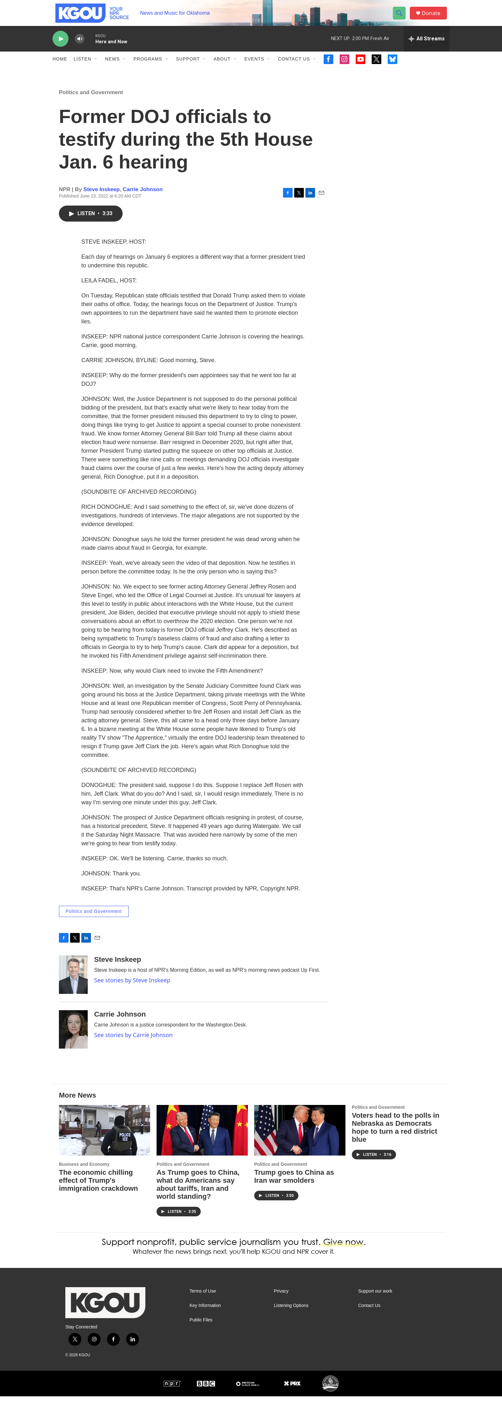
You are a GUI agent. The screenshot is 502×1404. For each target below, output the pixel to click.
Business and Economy (84, 1171)
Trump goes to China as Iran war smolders (294, 1184)
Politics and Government (91, 100)
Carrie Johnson (143, 197)
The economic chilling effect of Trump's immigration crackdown (98, 1188)
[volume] (79, 46)
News (112, 66)
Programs (148, 66)
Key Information (205, 1313)
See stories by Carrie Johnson (133, 1042)
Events (254, 66)
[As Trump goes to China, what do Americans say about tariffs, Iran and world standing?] (202, 1138)
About (222, 66)
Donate (433, 16)
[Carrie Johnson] (73, 1037)
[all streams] (426, 46)
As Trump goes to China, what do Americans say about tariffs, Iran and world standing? (198, 1192)
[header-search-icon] (400, 17)
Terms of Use (203, 1298)
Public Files (201, 1327)
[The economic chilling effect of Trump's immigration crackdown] (104, 1138)
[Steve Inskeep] (73, 982)
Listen (82, 66)
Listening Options (291, 1313)
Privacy (281, 1298)
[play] (60, 46)
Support (188, 66)
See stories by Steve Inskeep (132, 988)
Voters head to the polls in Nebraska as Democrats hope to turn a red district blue (395, 1135)
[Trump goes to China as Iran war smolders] (299, 1138)
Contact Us (294, 66)
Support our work (375, 1298)
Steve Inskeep (102, 197)
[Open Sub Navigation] (96, 66)
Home (60, 66)
